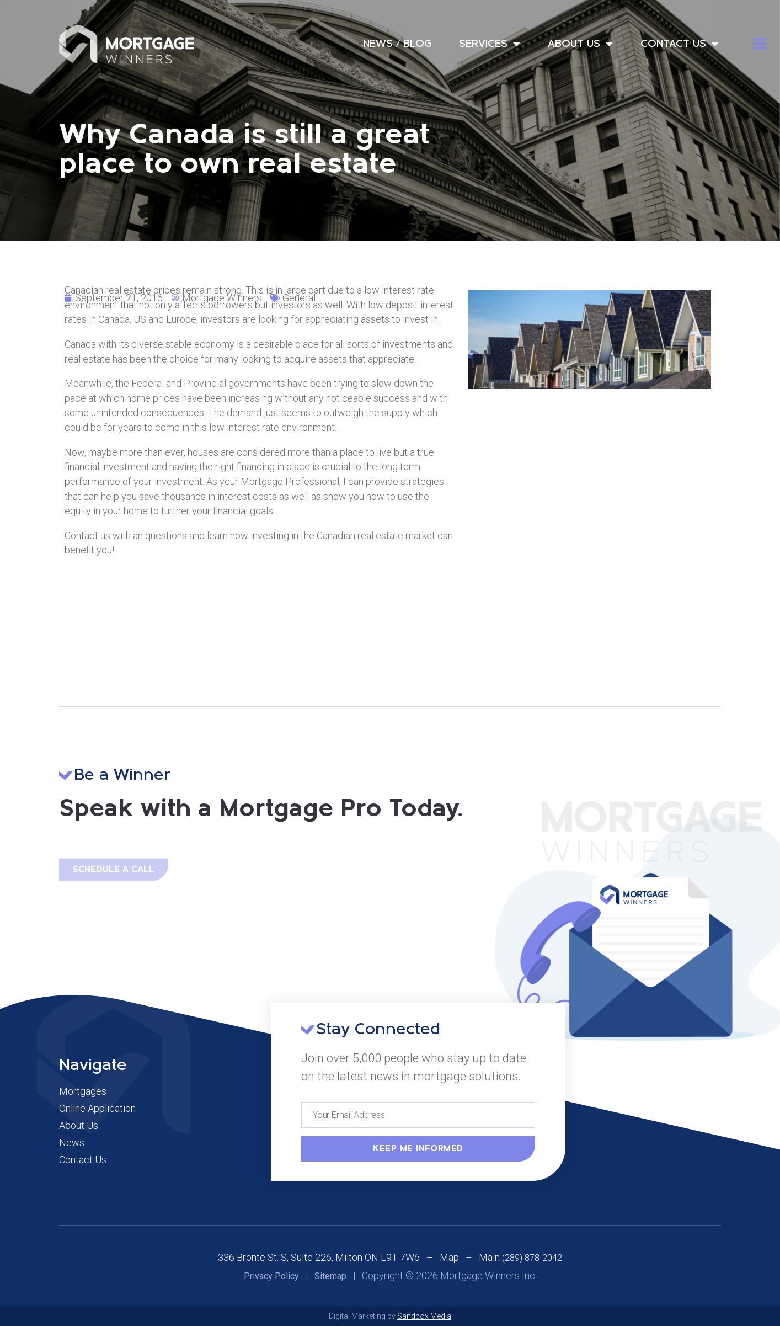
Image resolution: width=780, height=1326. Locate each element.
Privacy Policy (271, 1276)
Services (489, 44)
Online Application (97, 1108)
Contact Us (679, 44)
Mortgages (82, 1091)
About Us (580, 44)
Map (449, 1257)
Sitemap (330, 1276)
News (71, 1142)
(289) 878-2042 (532, 1258)
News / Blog (397, 44)
